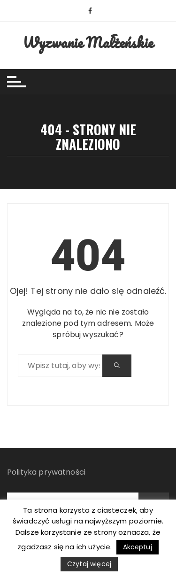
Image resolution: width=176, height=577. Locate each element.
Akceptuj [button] (137, 547)
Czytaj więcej (89, 564)
